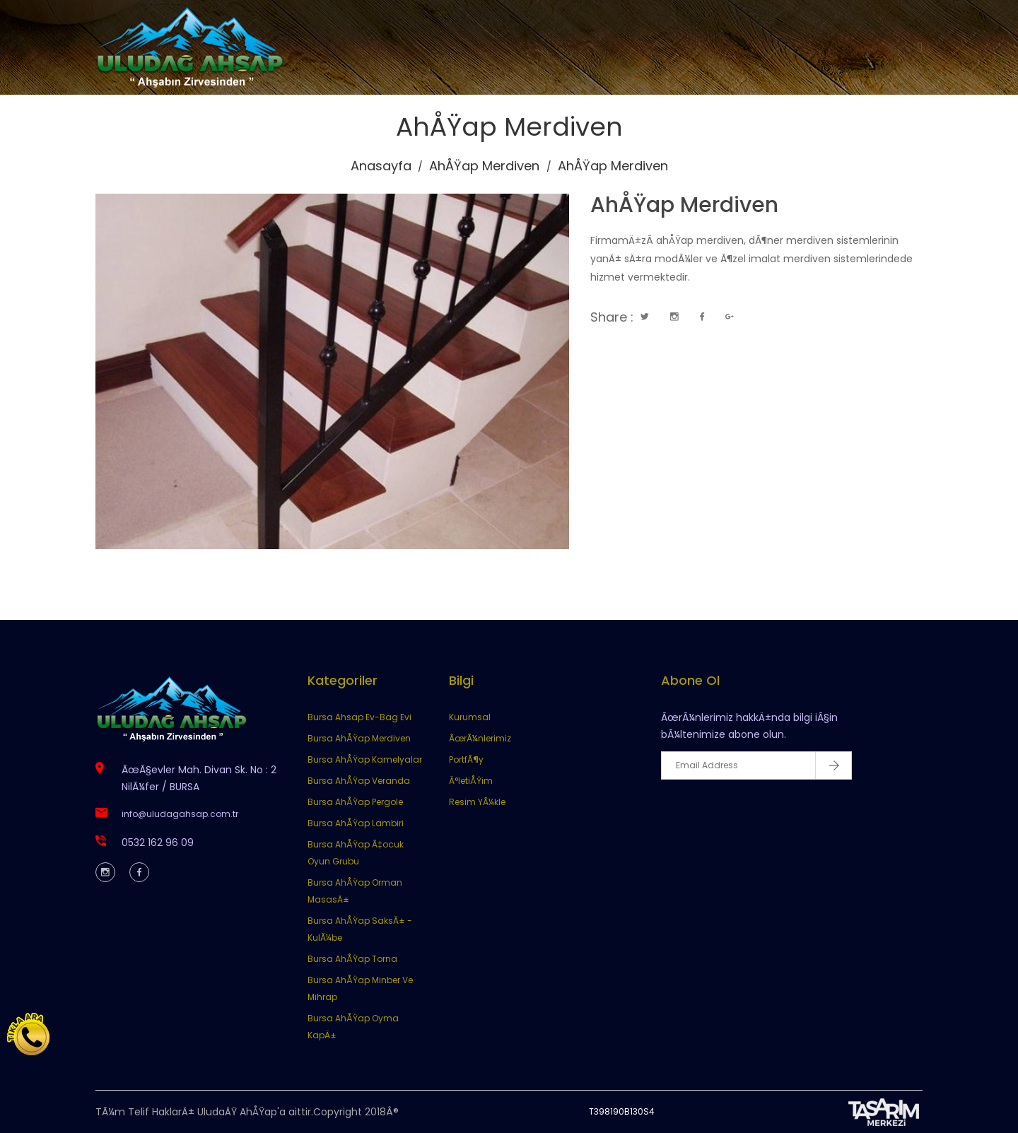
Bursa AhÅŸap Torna (352, 959)
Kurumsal (472, 47)
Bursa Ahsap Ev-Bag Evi (359, 717)
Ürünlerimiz (558, 47)
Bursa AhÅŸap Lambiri (356, 823)
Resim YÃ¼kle (477, 802)
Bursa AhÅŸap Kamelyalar (365, 759)
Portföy (637, 47)
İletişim (705, 47)
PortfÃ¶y (466, 759)
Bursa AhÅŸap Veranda (359, 781)
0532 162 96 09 (158, 842)
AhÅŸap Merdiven (484, 166)
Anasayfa (390, 47)
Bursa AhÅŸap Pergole (355, 802)
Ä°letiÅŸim (471, 781)
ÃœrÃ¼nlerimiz (480, 738)
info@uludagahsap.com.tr (180, 814)
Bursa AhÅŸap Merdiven (359, 738)
